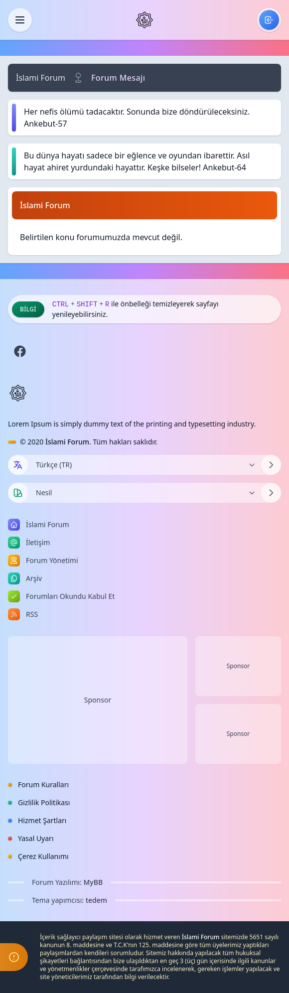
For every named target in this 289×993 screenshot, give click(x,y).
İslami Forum (40, 77)
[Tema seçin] (18, 493)
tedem (96, 900)
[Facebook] (20, 351)
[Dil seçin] (18, 465)
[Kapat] (20, 20)
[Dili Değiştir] (144, 465)
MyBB (93, 882)
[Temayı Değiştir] (144, 493)
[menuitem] (269, 20)
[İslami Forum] (144, 20)
